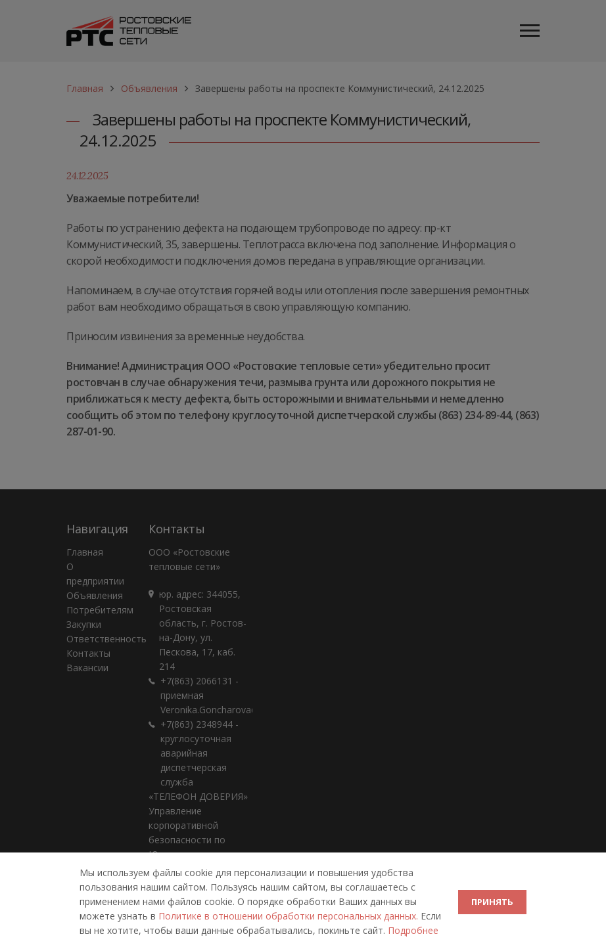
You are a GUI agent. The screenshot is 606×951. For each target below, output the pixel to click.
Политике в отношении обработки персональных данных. (289, 916)
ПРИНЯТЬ (492, 902)
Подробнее (413, 930)
